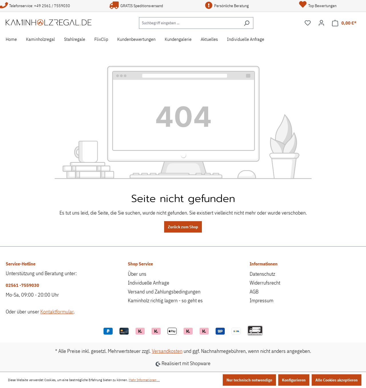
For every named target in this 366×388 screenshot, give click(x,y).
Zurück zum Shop (183, 226)
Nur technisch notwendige (249, 380)
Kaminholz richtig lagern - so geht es (165, 300)
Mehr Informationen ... (144, 380)
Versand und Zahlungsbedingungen (164, 291)
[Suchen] (246, 23)
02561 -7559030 (22, 285)
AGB (254, 291)
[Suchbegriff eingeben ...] (189, 23)
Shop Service (140, 264)
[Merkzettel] (308, 23)
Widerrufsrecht (265, 282)
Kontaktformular (56, 311)
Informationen (264, 264)
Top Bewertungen (318, 5)
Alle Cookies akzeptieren (336, 380)
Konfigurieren (294, 380)
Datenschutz (262, 274)
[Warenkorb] (344, 23)
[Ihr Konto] (321, 23)
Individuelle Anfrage (148, 282)
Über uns (137, 274)
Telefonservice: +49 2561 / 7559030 (35, 5)
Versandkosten (167, 351)
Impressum (261, 300)
